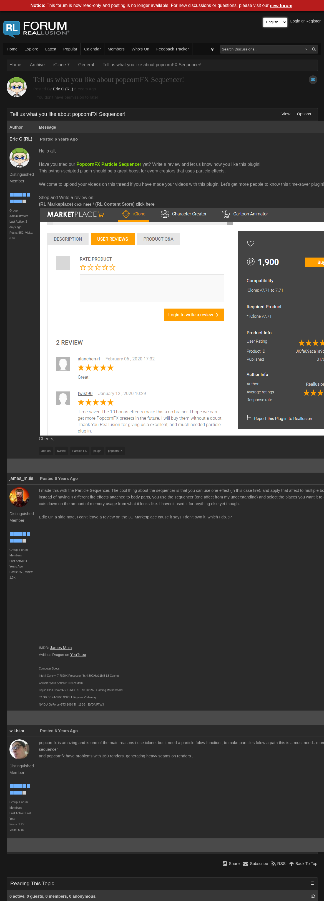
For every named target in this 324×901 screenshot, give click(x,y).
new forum (281, 5)
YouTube (78, 654)
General (86, 64)
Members (116, 49)
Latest (51, 49)
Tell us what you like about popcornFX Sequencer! (152, 64)
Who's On (140, 49)
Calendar (92, 49)
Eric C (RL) (63, 89)
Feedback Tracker (172, 49)
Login (295, 21)
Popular (70, 49)
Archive (37, 64)
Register (313, 21)
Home (12, 49)
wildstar (16, 730)
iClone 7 (61, 64)
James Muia (61, 647)
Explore (31, 49)
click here (83, 204)
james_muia (21, 478)
